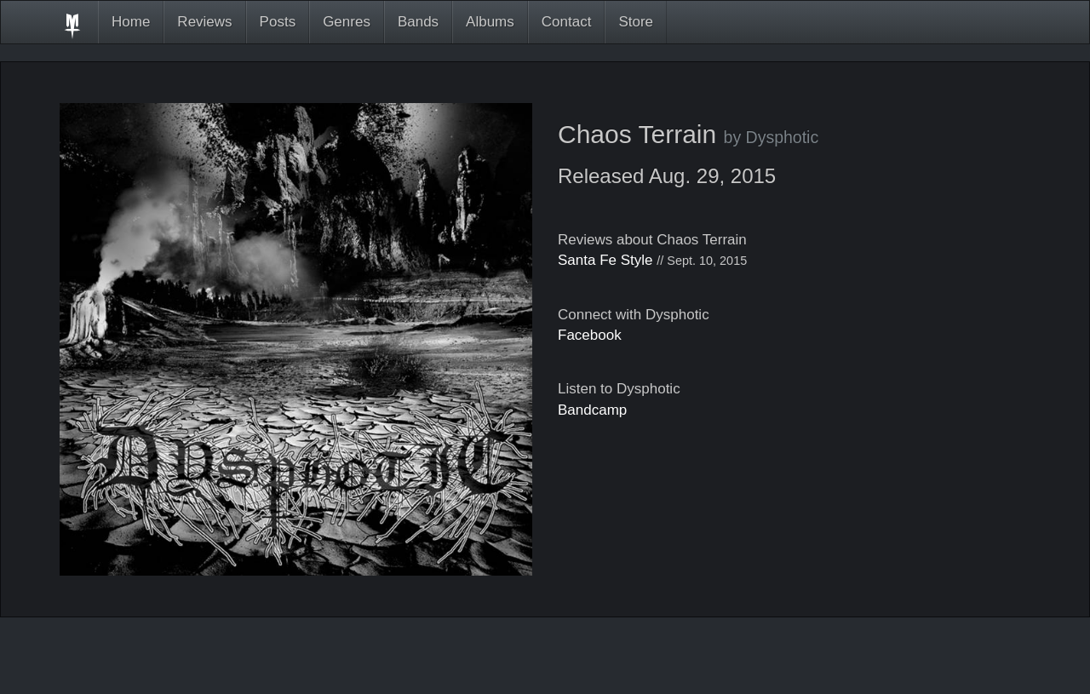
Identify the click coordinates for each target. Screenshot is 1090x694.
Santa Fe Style (605, 260)
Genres (346, 22)
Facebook (590, 335)
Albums (490, 22)
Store (635, 22)
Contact (567, 22)
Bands (418, 22)
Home (131, 22)
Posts (278, 22)
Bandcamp (592, 410)
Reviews (204, 22)
